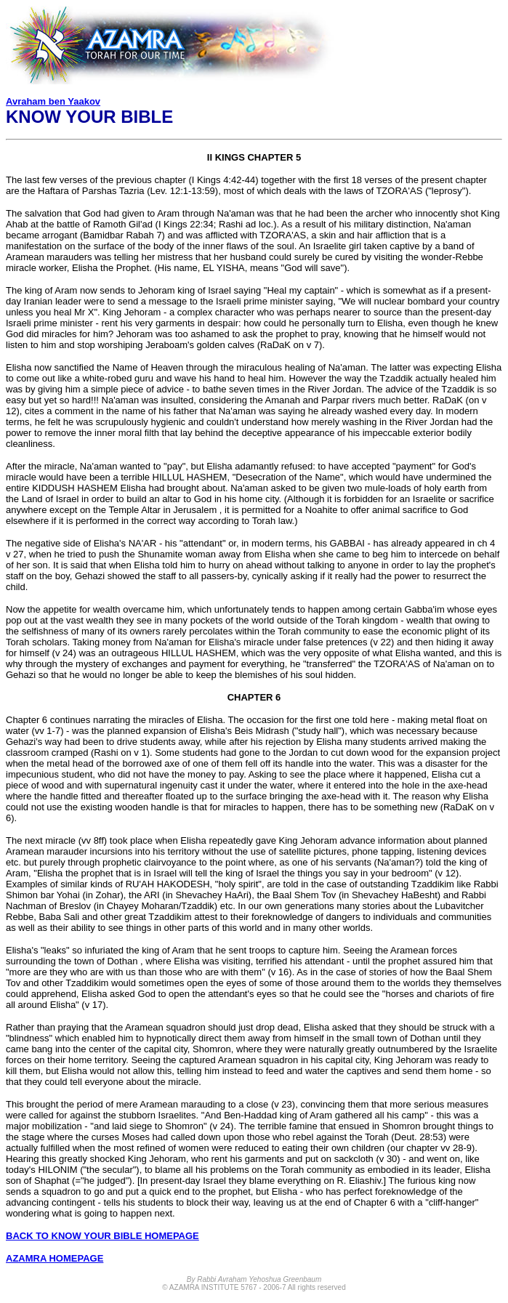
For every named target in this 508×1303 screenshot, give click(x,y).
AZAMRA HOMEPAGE (54, 1258)
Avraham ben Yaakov (53, 101)
